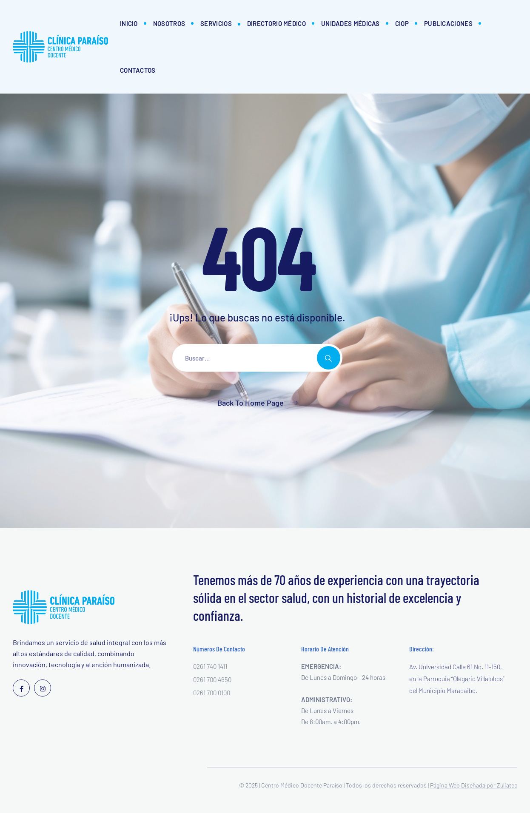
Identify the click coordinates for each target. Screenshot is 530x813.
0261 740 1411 (210, 666)
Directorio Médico (276, 23)
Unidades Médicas (350, 23)
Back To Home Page (250, 402)
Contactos (138, 70)
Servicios (216, 23)
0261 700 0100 (211, 692)
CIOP (402, 23)
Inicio (129, 23)
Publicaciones (448, 23)
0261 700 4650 (212, 679)
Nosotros (169, 23)
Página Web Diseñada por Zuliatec (473, 785)
